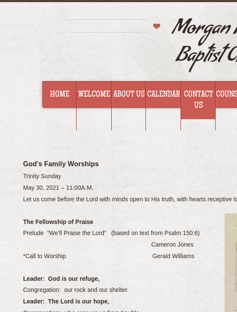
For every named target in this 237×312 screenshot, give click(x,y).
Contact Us (198, 100)
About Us (129, 95)
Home (59, 95)
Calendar (163, 95)
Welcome (94, 95)
